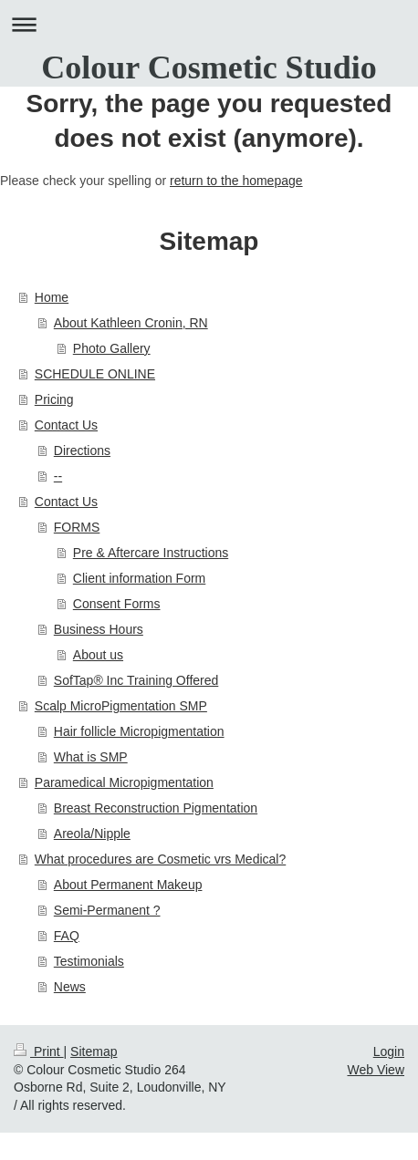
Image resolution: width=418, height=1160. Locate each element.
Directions (82, 450)
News (70, 986)
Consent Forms (117, 603)
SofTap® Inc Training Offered (136, 680)
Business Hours (98, 629)
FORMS (77, 527)
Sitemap (93, 1051)
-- (58, 476)
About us (98, 654)
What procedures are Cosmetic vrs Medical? (160, 859)
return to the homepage (236, 180)
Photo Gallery (112, 348)
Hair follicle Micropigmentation (139, 731)
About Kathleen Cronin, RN (131, 323)
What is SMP (91, 757)
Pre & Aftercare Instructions (150, 552)
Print (39, 1051)
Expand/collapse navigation (209, 24)
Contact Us (66, 425)
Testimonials (89, 961)
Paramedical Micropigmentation (124, 782)
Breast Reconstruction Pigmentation (155, 808)
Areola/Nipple (92, 833)
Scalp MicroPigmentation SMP (121, 706)
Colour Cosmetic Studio (208, 67)
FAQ (66, 935)
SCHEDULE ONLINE (95, 374)
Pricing (54, 399)
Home (51, 297)
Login (388, 1051)
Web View (375, 1069)
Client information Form (139, 578)
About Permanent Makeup (128, 884)
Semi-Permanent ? (107, 910)
